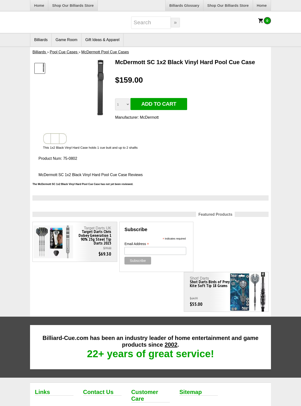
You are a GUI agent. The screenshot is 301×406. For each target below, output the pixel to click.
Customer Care (144, 355)
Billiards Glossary (184, 5)
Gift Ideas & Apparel (102, 40)
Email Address (130, 244)
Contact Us (98, 352)
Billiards (41, 40)
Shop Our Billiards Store (73, 5)
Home (39, 5)
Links (42, 352)
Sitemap (190, 352)
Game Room (66, 40)
